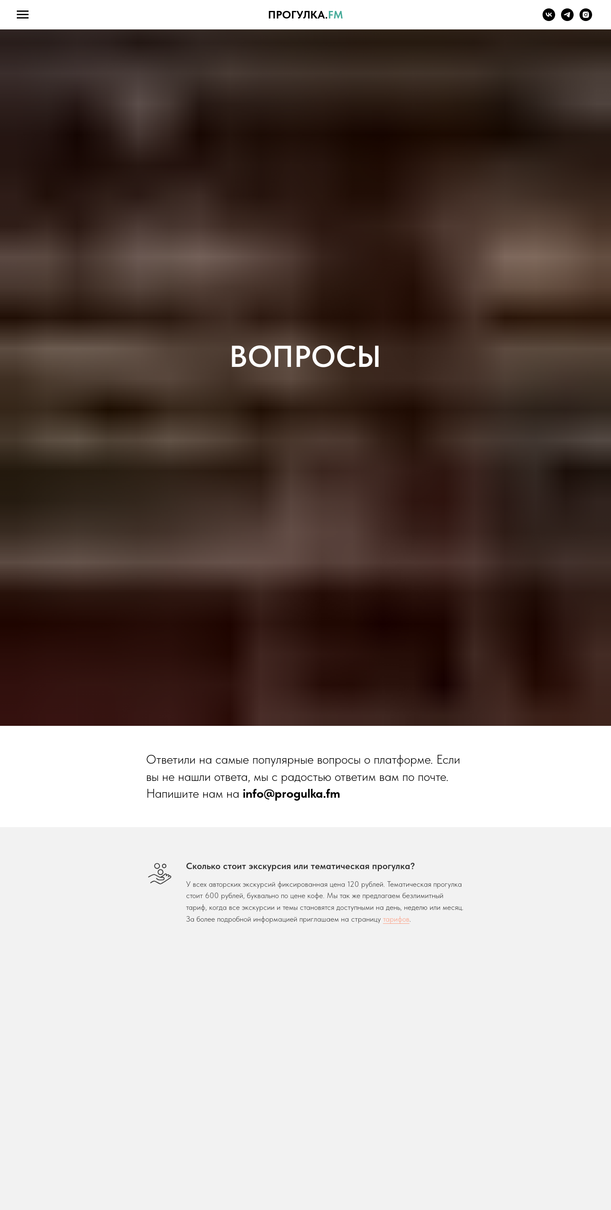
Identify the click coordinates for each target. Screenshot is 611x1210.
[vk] (549, 18)
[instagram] (586, 18)
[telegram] (567, 18)
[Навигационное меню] (23, 15)
